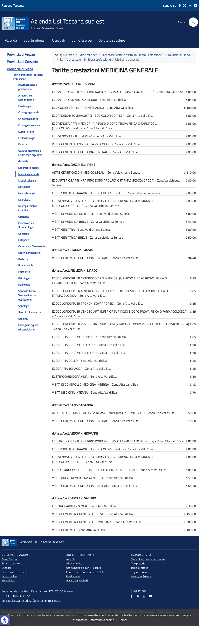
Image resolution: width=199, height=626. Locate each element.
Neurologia (24, 199)
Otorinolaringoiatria (29, 253)
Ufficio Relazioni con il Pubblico (83, 568)
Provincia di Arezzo (21, 54)
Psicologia (24, 278)
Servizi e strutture (112, 40)
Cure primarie (26, 132)
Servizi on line (9, 576)
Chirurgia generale (28, 112)
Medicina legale (27, 180)
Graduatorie (73, 576)
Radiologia (24, 285)
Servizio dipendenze (29, 312)
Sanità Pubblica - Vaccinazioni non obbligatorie (27, 295)
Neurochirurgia (26, 193)
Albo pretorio (138, 563)
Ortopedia (23, 240)
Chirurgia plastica (28, 119)
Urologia (23, 319)
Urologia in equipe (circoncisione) (28, 327)
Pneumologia (25, 265)
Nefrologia (24, 187)
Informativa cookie (102, 619)
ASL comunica (74, 563)
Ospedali (58, 40)
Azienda (11, 40)
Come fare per (82, 40)
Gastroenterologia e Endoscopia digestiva (30, 153)
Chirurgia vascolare (29, 125)
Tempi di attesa (139, 568)
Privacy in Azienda (141, 576)
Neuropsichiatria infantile (27, 208)
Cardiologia (24, 106)
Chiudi (123, 619)
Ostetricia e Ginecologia (31, 246)
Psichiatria (24, 272)
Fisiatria (22, 144)
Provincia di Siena (20, 69)
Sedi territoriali (34, 40)
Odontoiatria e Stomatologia (26, 225)
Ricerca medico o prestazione (27, 87)
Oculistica (23, 217)
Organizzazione (139, 572)
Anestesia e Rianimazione (26, 97)
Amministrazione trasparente (148, 559)
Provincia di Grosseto (22, 61)
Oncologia (23, 234)
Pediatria (23, 259)
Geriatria (23, 161)
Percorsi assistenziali (14, 572)
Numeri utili (8, 580)
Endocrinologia (26, 138)
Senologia (23, 306)
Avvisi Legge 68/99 (77, 580)
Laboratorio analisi (28, 168)
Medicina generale (28, 174)
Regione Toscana (13, 5)
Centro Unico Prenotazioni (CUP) (84, 572)
